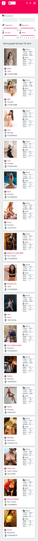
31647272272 (11, 228)
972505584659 (12, 259)
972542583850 (12, 289)
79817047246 (11, 320)
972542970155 (12, 443)
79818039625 (11, 382)
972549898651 (12, 505)
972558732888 (12, 74)
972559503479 (12, 351)
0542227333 (11, 412)
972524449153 (12, 535)
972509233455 (12, 166)
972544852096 (12, 197)
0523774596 (11, 474)
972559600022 (12, 136)
